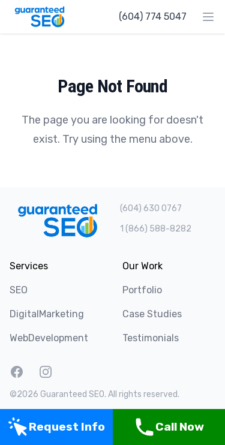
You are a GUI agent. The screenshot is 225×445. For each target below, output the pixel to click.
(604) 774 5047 (153, 16)
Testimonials (150, 338)
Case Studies (152, 314)
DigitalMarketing (47, 314)
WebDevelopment (49, 338)
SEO (19, 290)
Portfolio (142, 290)
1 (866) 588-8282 (155, 229)
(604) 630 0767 (151, 208)
